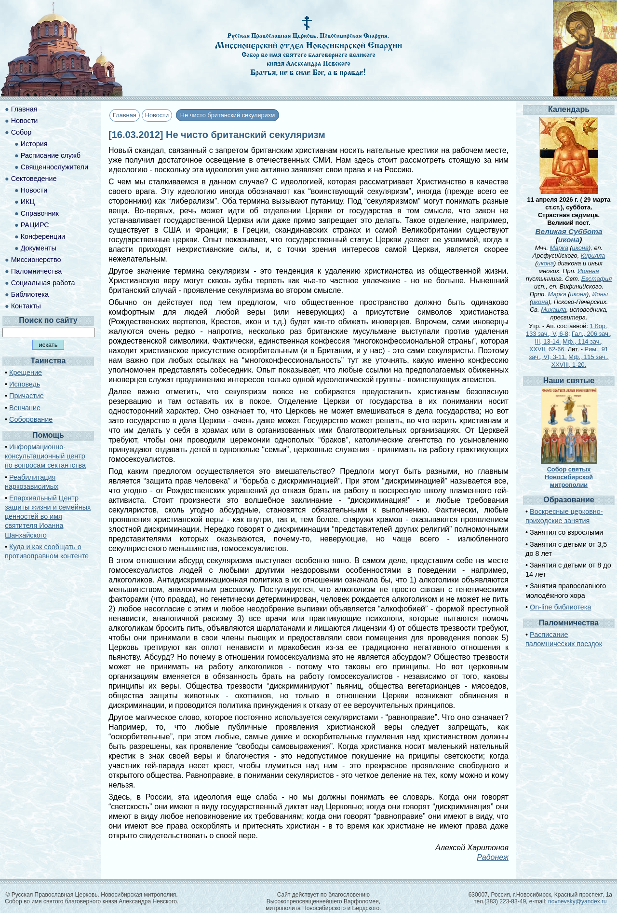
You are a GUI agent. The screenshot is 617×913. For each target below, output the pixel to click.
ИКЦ (28, 202)
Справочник (40, 213)
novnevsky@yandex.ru (577, 901)
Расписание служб (50, 155)
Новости (157, 115)
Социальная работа (43, 283)
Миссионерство (36, 259)
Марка (559, 247)
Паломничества (36, 271)
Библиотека (30, 294)
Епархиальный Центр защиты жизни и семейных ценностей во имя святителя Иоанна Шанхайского (48, 516)
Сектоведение (34, 178)
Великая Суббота (568, 231)
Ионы (600, 294)
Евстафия (596, 278)
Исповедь (24, 384)
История (34, 144)
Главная (124, 115)
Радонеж (493, 857)
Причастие (26, 396)
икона (568, 239)
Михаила (553, 309)
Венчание (24, 408)
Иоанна (588, 271)
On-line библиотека (560, 607)
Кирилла (593, 255)
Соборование (31, 419)
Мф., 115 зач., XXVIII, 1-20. (580, 360)
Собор (21, 132)
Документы (38, 248)
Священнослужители (54, 167)
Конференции (43, 236)
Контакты (26, 306)
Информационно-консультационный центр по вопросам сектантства (45, 456)
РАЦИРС (35, 225)
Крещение (25, 372)
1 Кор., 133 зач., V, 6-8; (567, 329)
